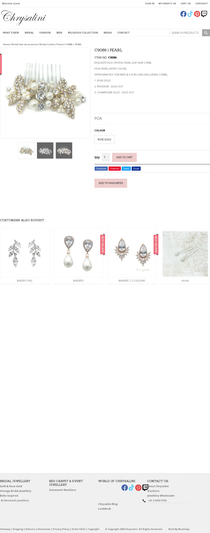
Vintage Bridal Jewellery (16, 491)
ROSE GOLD (104, 139)
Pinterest (114, 168)
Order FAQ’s (78, 529)
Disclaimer (44, 529)
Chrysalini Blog (108, 504)
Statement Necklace (62, 490)
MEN (59, 32)
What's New (11, 32)
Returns (30, 529)
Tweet (126, 168)
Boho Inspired (13, 496)
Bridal (29, 32)
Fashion (45, 32)
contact (123, 32)
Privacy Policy (61, 529)
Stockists (155, 491)
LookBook (106, 509)
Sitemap (5, 529)
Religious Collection (83, 32)
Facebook (101, 168)
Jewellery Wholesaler (163, 496)
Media (108, 32)
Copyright (93, 529)
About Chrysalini (158, 486)
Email (136, 168)
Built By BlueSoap (178, 529)
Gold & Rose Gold (11, 486)
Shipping (17, 529)
